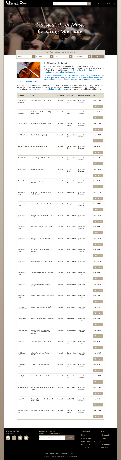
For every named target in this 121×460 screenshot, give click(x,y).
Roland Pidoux (89, 79)
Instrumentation (106, 444)
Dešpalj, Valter (69, 124)
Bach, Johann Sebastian (22, 101)
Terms (57, 453)
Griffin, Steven (22, 169)
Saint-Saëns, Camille (21, 354)
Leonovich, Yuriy (70, 113)
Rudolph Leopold (62, 79)
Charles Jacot (81, 78)
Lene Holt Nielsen (76, 79)
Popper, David (22, 319)
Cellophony (47, 72)
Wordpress (8, 437)
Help (83, 435)
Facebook (14, 437)
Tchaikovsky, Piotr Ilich (23, 411)
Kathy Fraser (59, 78)
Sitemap (52, 453)
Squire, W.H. (21, 399)
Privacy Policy (64, 453)
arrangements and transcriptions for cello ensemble (49, 89)
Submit (70, 437)
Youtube (26, 437)
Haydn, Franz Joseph (22, 193)
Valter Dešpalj (48, 78)
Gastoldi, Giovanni (23, 158)
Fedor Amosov (60, 76)
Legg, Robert (71, 307)
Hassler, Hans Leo (23, 181)
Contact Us (85, 444)
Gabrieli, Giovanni (23, 146)
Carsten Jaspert (93, 78)
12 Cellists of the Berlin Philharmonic (83, 70)
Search (97, 56)
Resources (104, 447)
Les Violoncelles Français (65, 72)
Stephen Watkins (32, 81)
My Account (101, 4)
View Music (98, 106)
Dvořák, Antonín (23, 135)
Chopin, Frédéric (23, 123)
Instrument (104, 435)
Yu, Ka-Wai (70, 192)
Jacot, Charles (71, 204)
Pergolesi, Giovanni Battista (23, 308)
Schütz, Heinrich (23, 387)
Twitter (20, 437)
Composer (104, 438)
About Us (85, 447)
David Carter (84, 76)
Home (46, 453)
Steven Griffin (70, 78)
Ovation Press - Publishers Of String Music (16, 5)
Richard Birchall (73, 76)
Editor (102, 441)
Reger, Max (21, 341)
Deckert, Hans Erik (71, 101)
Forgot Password (88, 441)
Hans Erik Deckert (97, 76)
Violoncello (60, 100)
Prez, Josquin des (23, 330)
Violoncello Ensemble (81, 101)
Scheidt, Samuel (22, 376)
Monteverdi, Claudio (21, 204)
